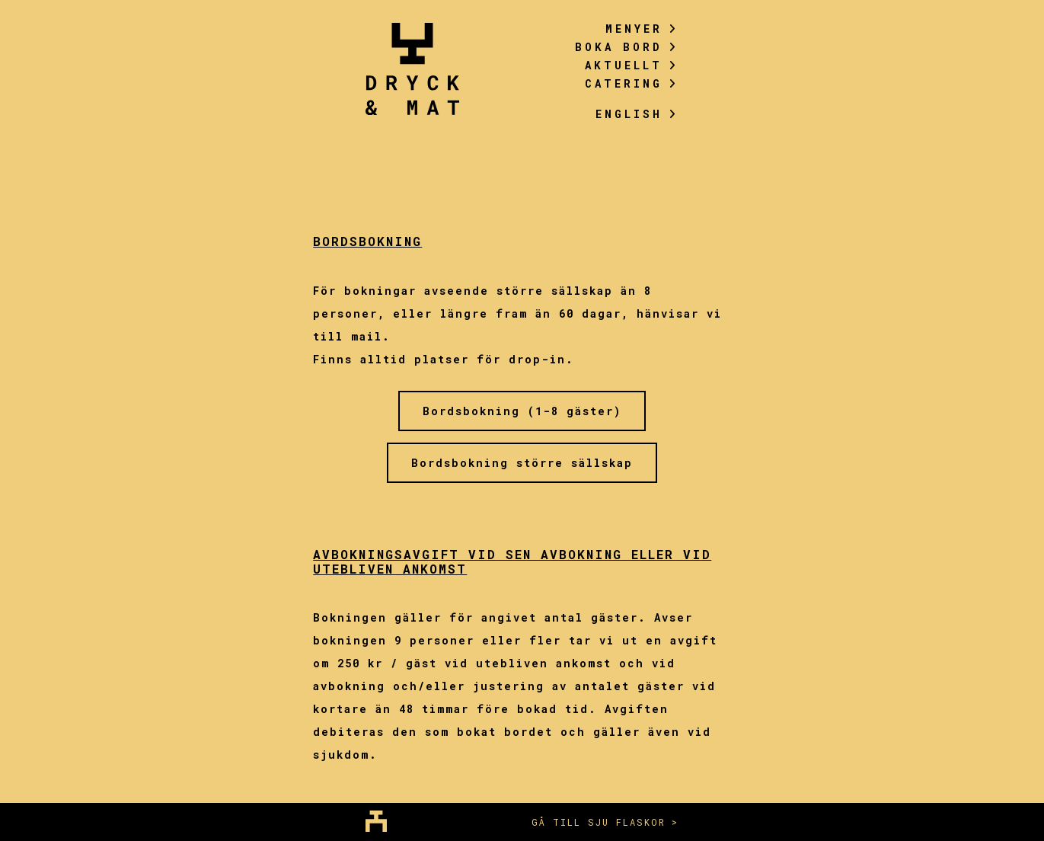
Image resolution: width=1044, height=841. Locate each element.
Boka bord (626, 47)
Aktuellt (631, 65)
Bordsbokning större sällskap (522, 463)
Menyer (641, 28)
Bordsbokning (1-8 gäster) (522, 411)
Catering (631, 83)
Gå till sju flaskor (599, 822)
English (636, 114)
